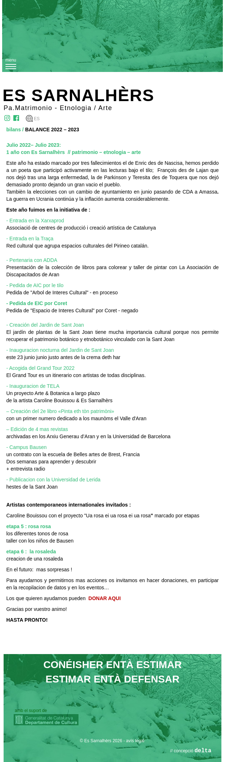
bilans (13, 129)
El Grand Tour (21, 375)
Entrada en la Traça (30, 238)
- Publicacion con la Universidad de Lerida (53, 479)
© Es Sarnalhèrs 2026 (101, 740)
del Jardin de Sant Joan (88, 350)
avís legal (135, 740)
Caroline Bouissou (27, 515)
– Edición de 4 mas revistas (37, 429)
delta (202, 751)
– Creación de (22, 411)
